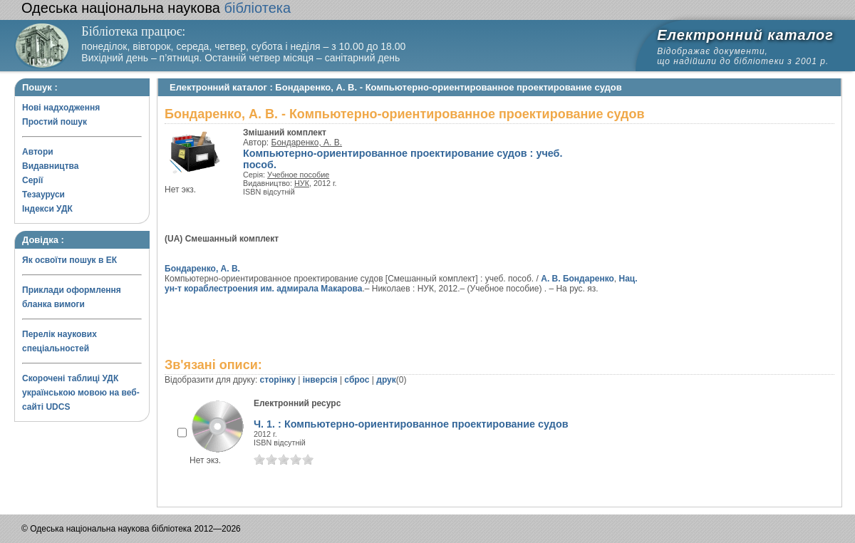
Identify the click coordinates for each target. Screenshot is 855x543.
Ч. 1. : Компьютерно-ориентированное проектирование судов (411, 424)
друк (385, 380)
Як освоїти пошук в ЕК (69, 260)
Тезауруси (43, 195)
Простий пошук (54, 122)
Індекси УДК (47, 209)
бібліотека (156, 8)
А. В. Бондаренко (577, 279)
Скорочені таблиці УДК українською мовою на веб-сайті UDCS (81, 392)
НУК (301, 183)
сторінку (278, 380)
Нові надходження (61, 108)
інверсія (320, 380)
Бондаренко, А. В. (307, 143)
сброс (356, 380)
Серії (32, 180)
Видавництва (50, 166)
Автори (37, 152)
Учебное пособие (298, 174)
